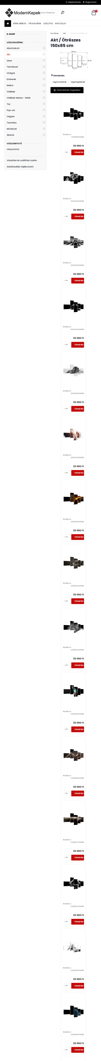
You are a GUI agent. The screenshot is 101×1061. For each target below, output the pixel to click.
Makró (10, 85)
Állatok (10, 135)
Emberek (11, 79)
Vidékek (11, 91)
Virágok (11, 73)
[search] (62, 12)
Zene (9, 60)
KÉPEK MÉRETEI (19, 23)
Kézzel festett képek (36, 1039)
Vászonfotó (13, 149)
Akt (8, 54)
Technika (11, 122)
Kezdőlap (54, 33)
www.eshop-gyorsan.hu (56, 1058)
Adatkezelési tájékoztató (20, 166)
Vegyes (11, 116)
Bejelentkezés (74, 2)
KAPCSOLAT (60, 23)
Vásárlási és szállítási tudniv (22, 160)
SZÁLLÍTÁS (48, 23)
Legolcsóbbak (59, 82)
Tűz (8, 104)
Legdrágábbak (78, 82)
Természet (12, 66)
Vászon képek (10, 1022)
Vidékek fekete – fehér (19, 97)
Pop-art (11, 110)
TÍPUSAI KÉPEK (34, 23)
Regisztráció (91, 2)
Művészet (12, 128)
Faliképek (8, 1025)
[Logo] (22, 12)
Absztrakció (13, 48)
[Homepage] (7, 24)
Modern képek (10, 1035)
